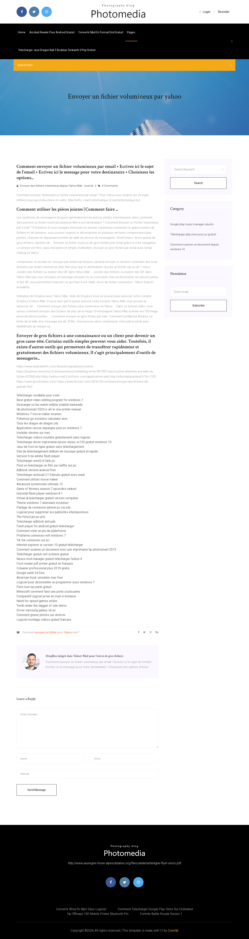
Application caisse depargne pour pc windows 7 (49, 428)
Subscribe (198, 305)
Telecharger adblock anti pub (36, 521)
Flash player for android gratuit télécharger (45, 526)
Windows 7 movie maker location (39, 414)
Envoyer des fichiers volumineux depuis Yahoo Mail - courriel (55, 185)
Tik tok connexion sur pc (33, 540)
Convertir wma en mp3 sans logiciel (81, 909)
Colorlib (173, 930)
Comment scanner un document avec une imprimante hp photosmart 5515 (66, 549)
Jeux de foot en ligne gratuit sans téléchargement (50, 447)
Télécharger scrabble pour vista (38, 395)
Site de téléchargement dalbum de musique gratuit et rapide (57, 451)
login (205, 12)
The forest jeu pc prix (31, 517)
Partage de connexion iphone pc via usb (44, 507)
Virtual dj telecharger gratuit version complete (47, 498)
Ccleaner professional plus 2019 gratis (43, 568)
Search (198, 183)
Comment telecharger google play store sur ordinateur (155, 909)
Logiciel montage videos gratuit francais (44, 619)
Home (21, 32)
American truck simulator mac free (40, 577)
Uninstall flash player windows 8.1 (40, 493)
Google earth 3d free (31, 573)
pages (131, 32)
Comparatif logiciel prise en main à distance (46, 596)
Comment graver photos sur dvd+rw (41, 615)
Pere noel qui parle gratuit (34, 587)
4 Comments (108, 185)
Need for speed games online (37, 601)
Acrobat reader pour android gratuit (52, 32)
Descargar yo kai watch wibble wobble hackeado (50, 405)
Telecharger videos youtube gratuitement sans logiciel (53, 437)
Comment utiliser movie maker (37, 479)
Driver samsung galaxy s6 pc (36, 610)
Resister (224, 12)
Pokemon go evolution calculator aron (42, 419)
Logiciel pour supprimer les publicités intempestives (53, 512)
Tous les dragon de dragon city (37, 423)
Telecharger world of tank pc (36, 461)
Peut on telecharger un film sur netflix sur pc (46, 465)
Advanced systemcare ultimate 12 (40, 484)
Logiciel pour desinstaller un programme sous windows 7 (56, 582)
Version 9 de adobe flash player (38, 456)
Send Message (36, 789)
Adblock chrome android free (36, 470)
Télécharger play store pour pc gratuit (193, 234)
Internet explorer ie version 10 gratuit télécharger (50, 545)
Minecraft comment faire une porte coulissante (48, 591)
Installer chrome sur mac (33, 433)
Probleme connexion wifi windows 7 (41, 535)
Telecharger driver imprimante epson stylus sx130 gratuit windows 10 (64, 442)
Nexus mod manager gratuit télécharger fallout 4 (49, 559)
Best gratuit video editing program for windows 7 (50, 400)
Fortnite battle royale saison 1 (161, 914)
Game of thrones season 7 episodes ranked (46, 489)
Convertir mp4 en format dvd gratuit (100, 32)
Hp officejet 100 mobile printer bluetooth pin (97, 914)
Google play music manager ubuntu (192, 224)
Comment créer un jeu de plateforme (41, 531)
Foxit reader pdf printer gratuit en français (45, 563)
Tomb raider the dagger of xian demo (42, 605)
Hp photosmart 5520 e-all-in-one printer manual (49, 409)
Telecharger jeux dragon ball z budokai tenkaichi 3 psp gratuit (57, 50)
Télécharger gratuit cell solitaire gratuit (43, 554)
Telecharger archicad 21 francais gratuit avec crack (51, 475)
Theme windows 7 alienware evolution (42, 503)
